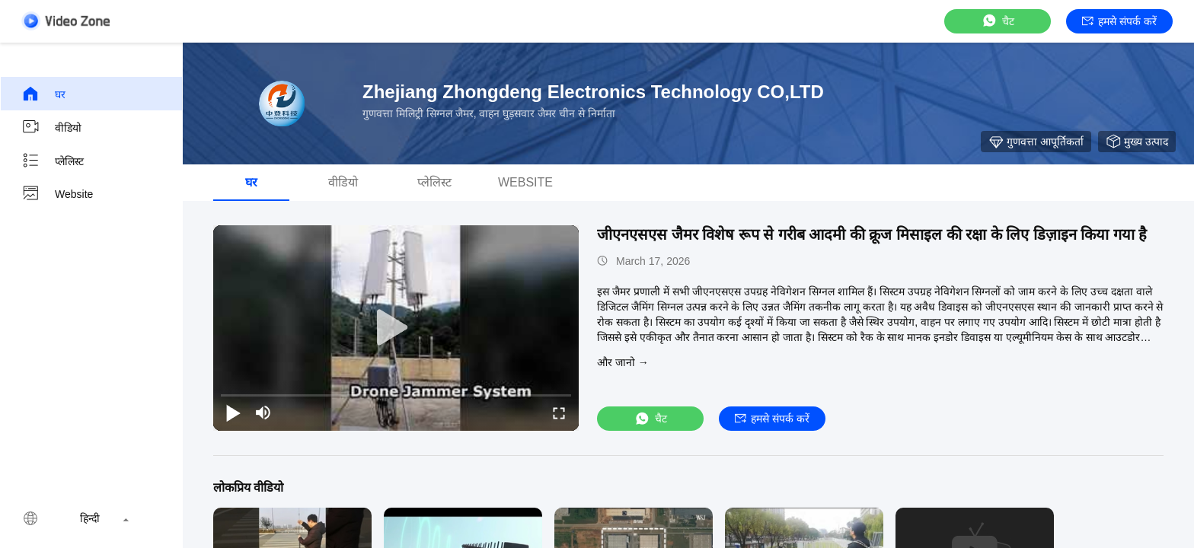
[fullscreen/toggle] (559, 412)
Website (57, 194)
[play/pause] (233, 412)
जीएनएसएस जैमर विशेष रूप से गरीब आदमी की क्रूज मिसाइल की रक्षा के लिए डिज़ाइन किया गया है (872, 234)
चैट (997, 21)
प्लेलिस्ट (52, 160)
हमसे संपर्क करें (1119, 21)
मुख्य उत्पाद (1137, 141)
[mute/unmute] (263, 412)
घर (43, 93)
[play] (396, 328)
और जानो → (623, 362)
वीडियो (51, 127)
